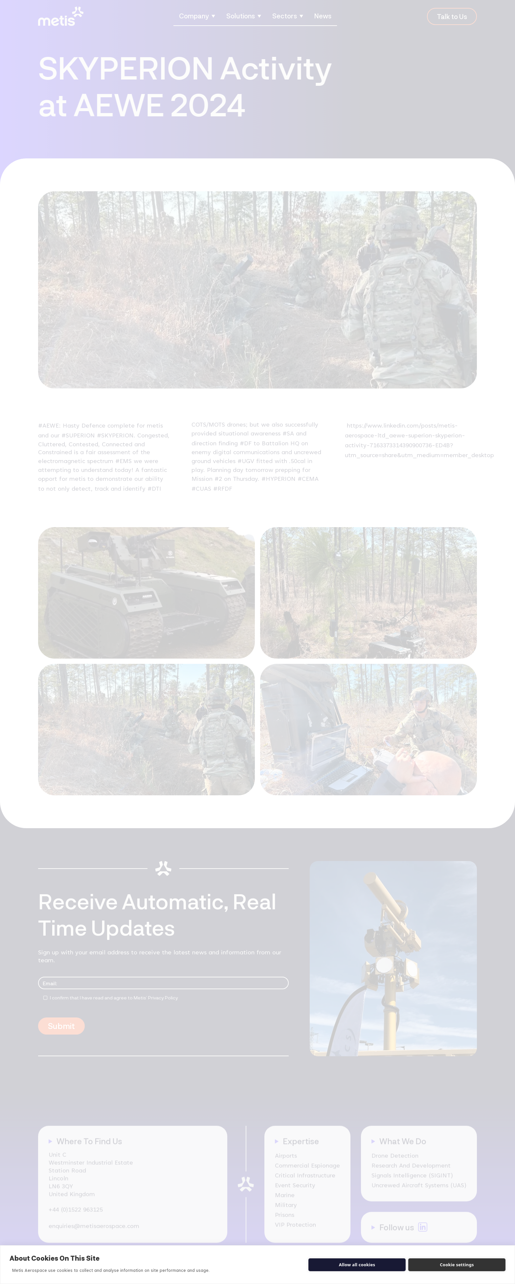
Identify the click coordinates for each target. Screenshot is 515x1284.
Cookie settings (457, 1265)
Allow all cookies (357, 1265)
